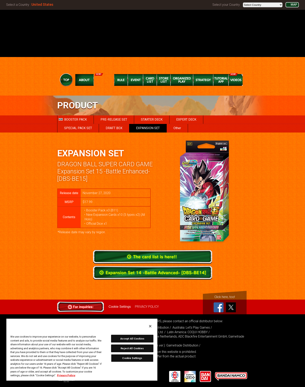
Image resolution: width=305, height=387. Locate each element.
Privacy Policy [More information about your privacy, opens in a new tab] (66, 375)
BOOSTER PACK (73, 119)
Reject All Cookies (132, 348)
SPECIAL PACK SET (78, 128)
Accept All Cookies (132, 338)
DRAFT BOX (114, 128)
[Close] (150, 326)
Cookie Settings (120, 306)
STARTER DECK (152, 119)
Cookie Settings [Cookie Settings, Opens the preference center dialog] (132, 358)
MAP (294, 4)
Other (177, 128)
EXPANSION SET (148, 128)
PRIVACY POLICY (147, 307)
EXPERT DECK (186, 119)
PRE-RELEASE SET (114, 119)
